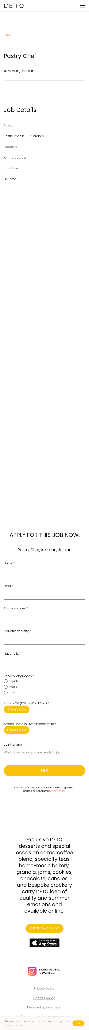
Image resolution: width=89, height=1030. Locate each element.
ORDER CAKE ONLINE (44, 928)
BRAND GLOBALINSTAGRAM (49, 971)
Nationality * (13, 653)
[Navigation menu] (82, 6)
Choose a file (16, 709)
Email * (9, 586)
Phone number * (16, 608)
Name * (9, 563)
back (7, 35)
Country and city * (17, 631)
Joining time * (14, 744)
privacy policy (57, 791)
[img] (32, 971)
